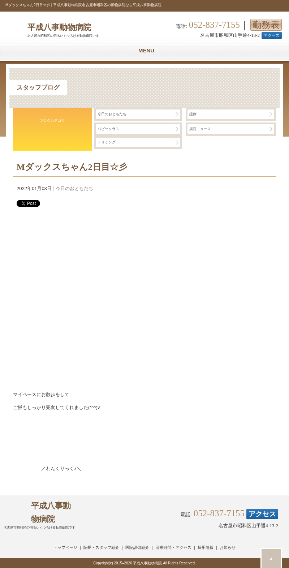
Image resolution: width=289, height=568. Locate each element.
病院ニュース (200, 129)
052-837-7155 (214, 25)
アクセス (272, 35)
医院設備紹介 (137, 547)
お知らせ (228, 547)
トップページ (65, 547)
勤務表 (266, 25)
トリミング (107, 142)
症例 (193, 114)
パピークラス (108, 129)
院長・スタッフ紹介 (101, 547)
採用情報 (205, 547)
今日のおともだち (112, 114)
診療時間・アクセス (173, 547)
